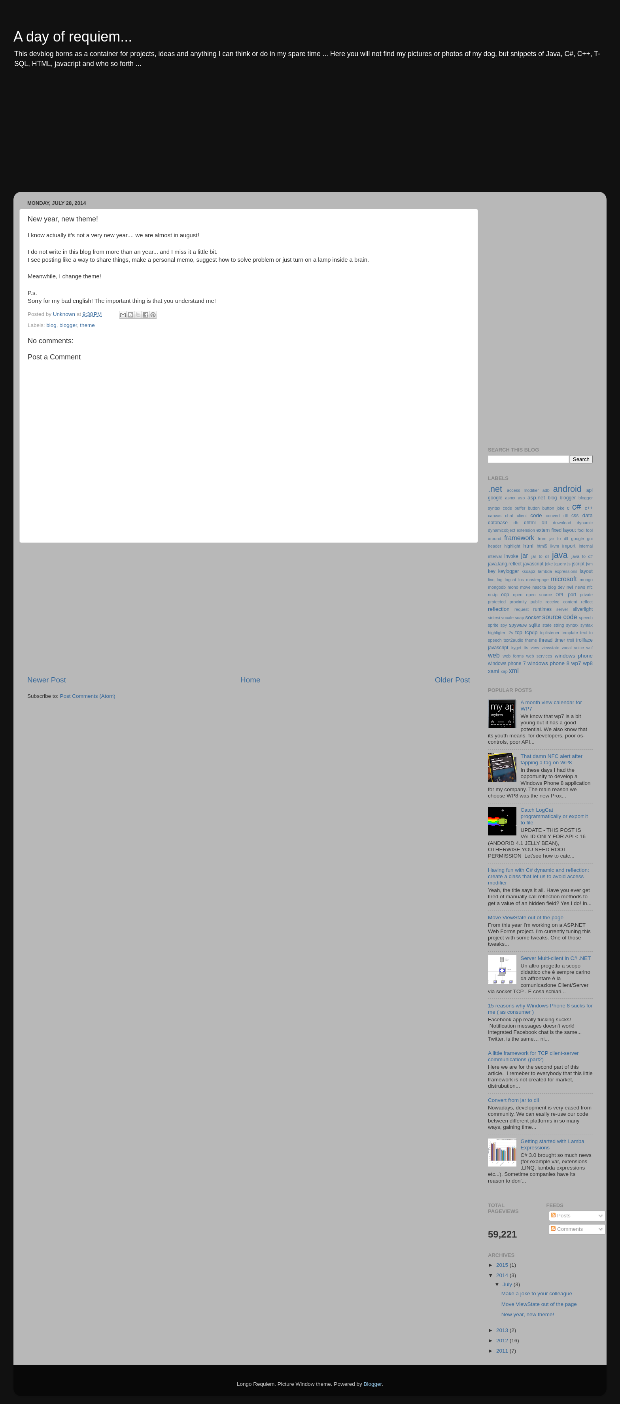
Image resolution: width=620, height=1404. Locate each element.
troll (570, 640)
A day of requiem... (72, 36)
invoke (511, 556)
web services (539, 656)
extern (543, 530)
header (494, 546)
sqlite (534, 625)
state (547, 625)
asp (521, 497)
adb (546, 490)
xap (504, 671)
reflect (587, 601)
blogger (68, 325)
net (570, 587)
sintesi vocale (501, 617)
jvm (589, 563)
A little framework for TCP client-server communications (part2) (533, 1056)
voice (579, 647)
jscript (578, 564)
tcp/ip (531, 632)
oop (505, 594)
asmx (510, 497)
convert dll (557, 515)
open (517, 594)
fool (581, 530)
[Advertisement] (258, 136)
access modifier (523, 490)
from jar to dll (553, 538)
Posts (561, 1216)
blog (51, 325)
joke (549, 563)
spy (503, 625)
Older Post (452, 680)
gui (590, 538)
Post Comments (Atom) (87, 696)
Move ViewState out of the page (525, 917)
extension (526, 530)
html (528, 546)
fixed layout (563, 530)
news (580, 587)
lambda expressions (558, 571)
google (577, 538)
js (569, 563)
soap (519, 617)
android (567, 489)
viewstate (551, 647)
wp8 (588, 663)
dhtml (530, 522)
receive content (561, 601)
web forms (513, 656)
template (569, 632)
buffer (519, 508)
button (534, 508)
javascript (533, 564)
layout (586, 571)
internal (586, 546)
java (560, 555)
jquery (560, 563)
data (587, 515)
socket (533, 617)
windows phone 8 (548, 663)
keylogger (508, 571)
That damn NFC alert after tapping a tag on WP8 (551, 759)
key (491, 571)
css (574, 515)
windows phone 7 (507, 663)
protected (497, 601)
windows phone (574, 656)
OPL (560, 594)
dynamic (585, 522)
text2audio (514, 640)
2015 (503, 1265)
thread (545, 640)
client (522, 515)
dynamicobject (501, 530)
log (499, 579)
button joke (553, 508)
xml (514, 670)
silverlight (583, 609)
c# (576, 507)
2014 (503, 1275)
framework (519, 537)
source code (559, 616)
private (586, 594)
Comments (567, 1229)
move (525, 587)
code (536, 515)
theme (87, 325)
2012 (503, 1341)
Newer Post (46, 680)
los (521, 579)
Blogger (372, 1384)
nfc (590, 587)
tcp (518, 632)
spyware (518, 625)
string (559, 625)
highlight (512, 546)
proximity (518, 601)
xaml (493, 671)
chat (509, 515)
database (498, 522)
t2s (510, 632)
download (562, 522)
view (535, 647)
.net (495, 489)
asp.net (536, 498)
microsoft (564, 578)
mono (513, 587)
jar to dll (540, 556)
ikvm (554, 546)
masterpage (537, 579)
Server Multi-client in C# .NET (555, 958)
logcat (510, 579)
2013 (503, 1330)
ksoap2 (528, 571)
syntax (572, 625)
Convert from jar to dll (513, 1100)
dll (544, 522)
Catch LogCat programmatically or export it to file (554, 816)
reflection (499, 609)
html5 (542, 546)
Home (250, 680)
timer (559, 640)
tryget (516, 647)
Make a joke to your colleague (536, 1293)
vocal (566, 647)
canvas (494, 515)
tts (526, 647)
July (508, 1284)
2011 (503, 1351)
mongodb (497, 587)
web (494, 655)
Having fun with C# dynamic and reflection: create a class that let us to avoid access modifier (538, 876)
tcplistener (550, 632)
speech (586, 617)
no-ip (492, 594)
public (536, 601)
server (562, 609)
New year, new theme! (527, 1314)
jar (524, 555)
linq (491, 579)
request (521, 609)
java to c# (582, 556)
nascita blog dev (549, 587)
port (572, 594)
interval (495, 556)
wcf (589, 647)
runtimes (542, 609)
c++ (589, 508)
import (569, 546)
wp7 (576, 663)
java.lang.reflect (505, 564)
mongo (586, 579)
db (516, 522)
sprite (493, 625)
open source (539, 594)
